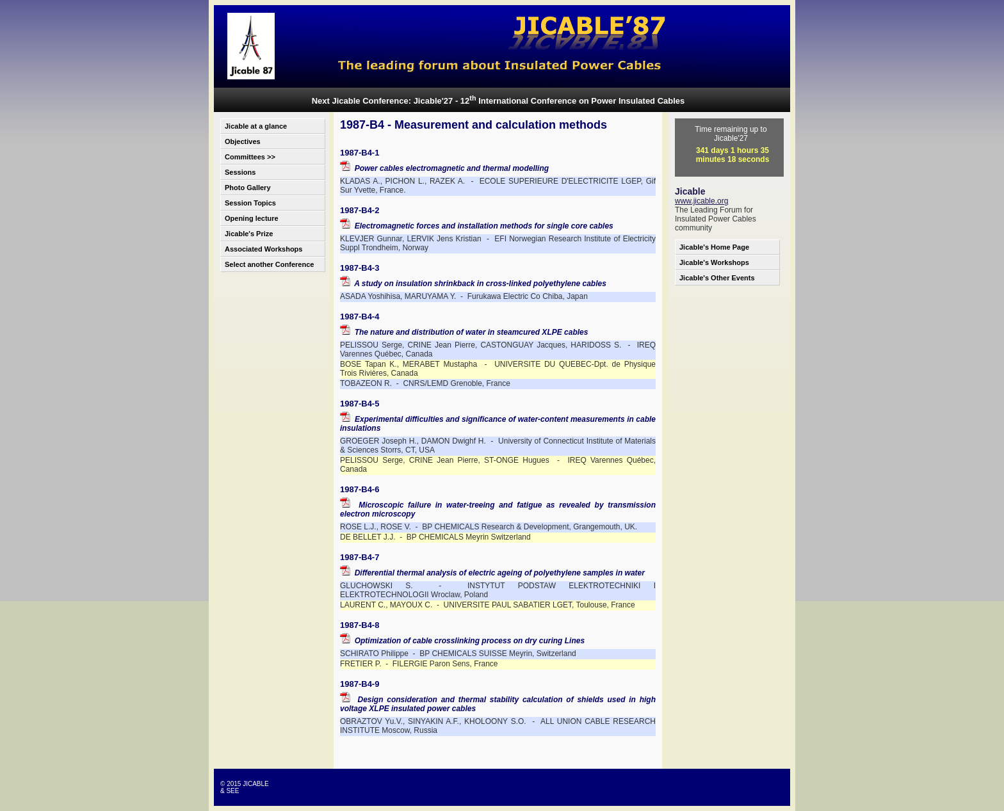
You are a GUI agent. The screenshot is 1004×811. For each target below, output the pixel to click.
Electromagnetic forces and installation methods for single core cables (476, 225)
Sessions (240, 172)
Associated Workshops (263, 249)
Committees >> (250, 157)
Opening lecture (252, 218)
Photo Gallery (248, 187)
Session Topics (250, 203)
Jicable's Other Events (717, 278)
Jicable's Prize (249, 233)
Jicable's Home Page (714, 247)
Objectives (243, 141)
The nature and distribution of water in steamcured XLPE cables (464, 332)
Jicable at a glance (256, 126)
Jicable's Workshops (714, 262)
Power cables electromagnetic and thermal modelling (444, 168)
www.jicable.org (701, 201)
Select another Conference (269, 264)
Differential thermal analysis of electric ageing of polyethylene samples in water (492, 572)
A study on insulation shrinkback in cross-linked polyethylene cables (473, 283)
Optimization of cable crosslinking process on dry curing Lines (462, 640)
